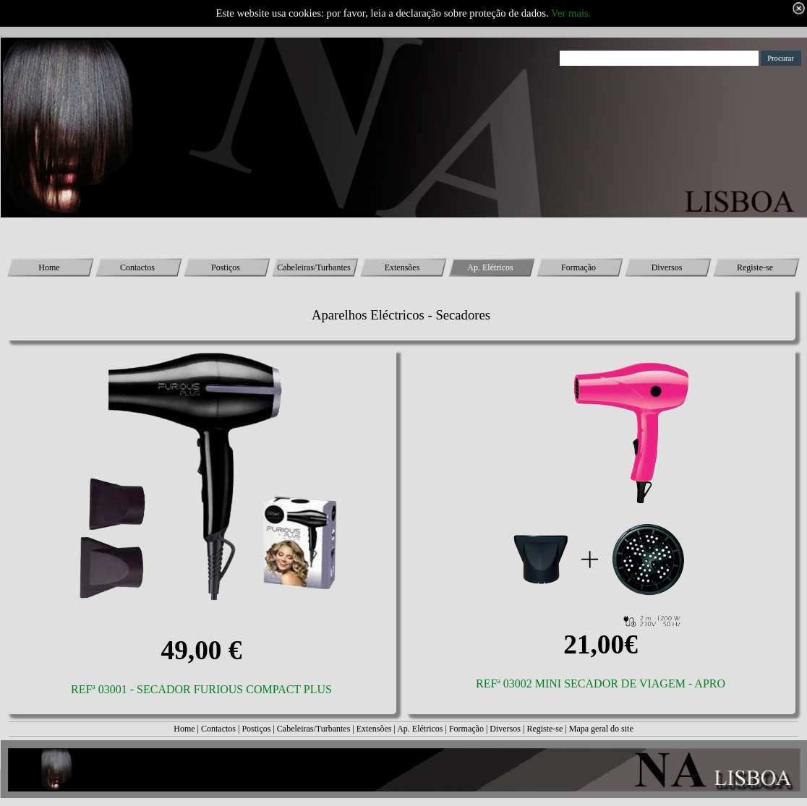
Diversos (505, 729)
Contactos (218, 729)
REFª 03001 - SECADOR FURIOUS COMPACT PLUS (201, 689)
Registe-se (544, 729)
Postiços (256, 729)
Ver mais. (571, 13)
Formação (466, 729)
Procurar (780, 58)
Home (184, 729)
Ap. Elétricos (420, 729)
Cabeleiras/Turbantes (314, 729)
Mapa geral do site (601, 729)
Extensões (374, 729)
